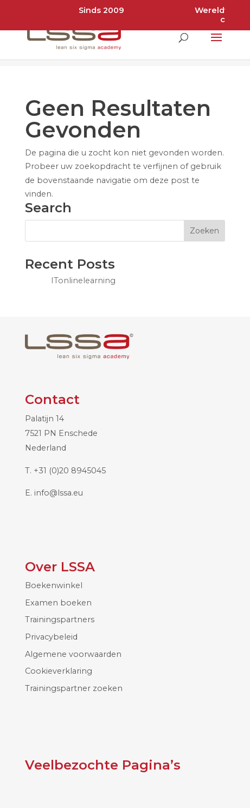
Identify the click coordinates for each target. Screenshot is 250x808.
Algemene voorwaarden (73, 654)
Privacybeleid (51, 637)
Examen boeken (58, 603)
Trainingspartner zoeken (74, 688)
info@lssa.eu (58, 493)
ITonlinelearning (83, 280)
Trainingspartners (59, 619)
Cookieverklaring (58, 671)
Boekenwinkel (53, 585)
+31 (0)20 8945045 (70, 470)
